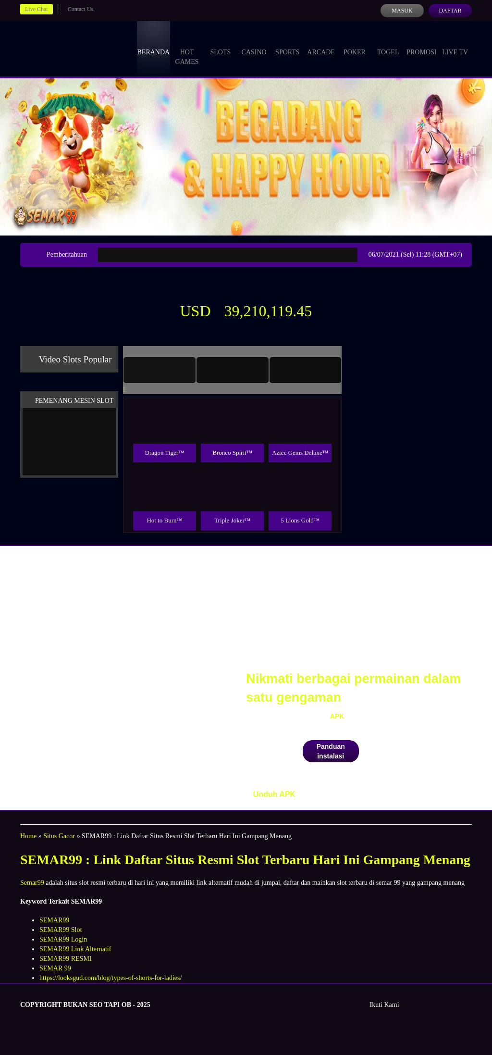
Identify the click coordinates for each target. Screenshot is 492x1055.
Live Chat (36, 9)
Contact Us (81, 9)
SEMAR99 (54, 920)
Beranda (153, 43)
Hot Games (187, 48)
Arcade (321, 43)
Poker (355, 43)
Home (28, 836)
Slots (220, 43)
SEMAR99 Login (63, 939)
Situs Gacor (59, 836)
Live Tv (455, 43)
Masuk (402, 10)
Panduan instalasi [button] (331, 751)
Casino (254, 43)
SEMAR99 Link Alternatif (75, 949)
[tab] (159, 370)
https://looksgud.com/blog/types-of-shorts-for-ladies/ (110, 977)
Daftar (450, 10)
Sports (287, 43)
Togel (388, 43)
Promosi (421, 43)
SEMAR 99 (55, 968)
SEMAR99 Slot (60, 929)
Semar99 (32, 882)
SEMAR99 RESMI (65, 958)
